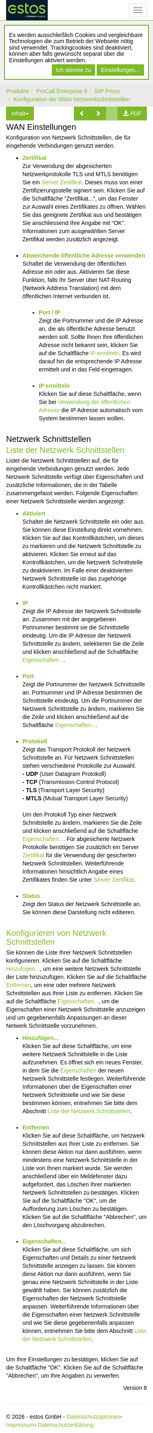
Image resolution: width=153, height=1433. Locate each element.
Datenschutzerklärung (65, 1425)
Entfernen (18, 985)
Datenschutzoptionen (93, 1416)
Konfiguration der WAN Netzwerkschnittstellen (71, 99)
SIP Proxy (107, 91)
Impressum (20, 1425)
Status (31, 896)
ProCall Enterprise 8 (61, 91)
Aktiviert (33, 513)
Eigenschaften (78, 1070)
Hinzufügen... (23, 969)
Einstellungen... (120, 70)
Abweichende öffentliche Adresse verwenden (83, 255)
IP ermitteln (104, 353)
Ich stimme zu (73, 70)
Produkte (17, 91)
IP (25, 603)
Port (28, 676)
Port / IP (49, 312)
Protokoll (34, 741)
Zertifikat (34, 158)
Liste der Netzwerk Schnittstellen (65, 450)
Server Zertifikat (62, 182)
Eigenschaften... (42, 660)
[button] (82, 113)
